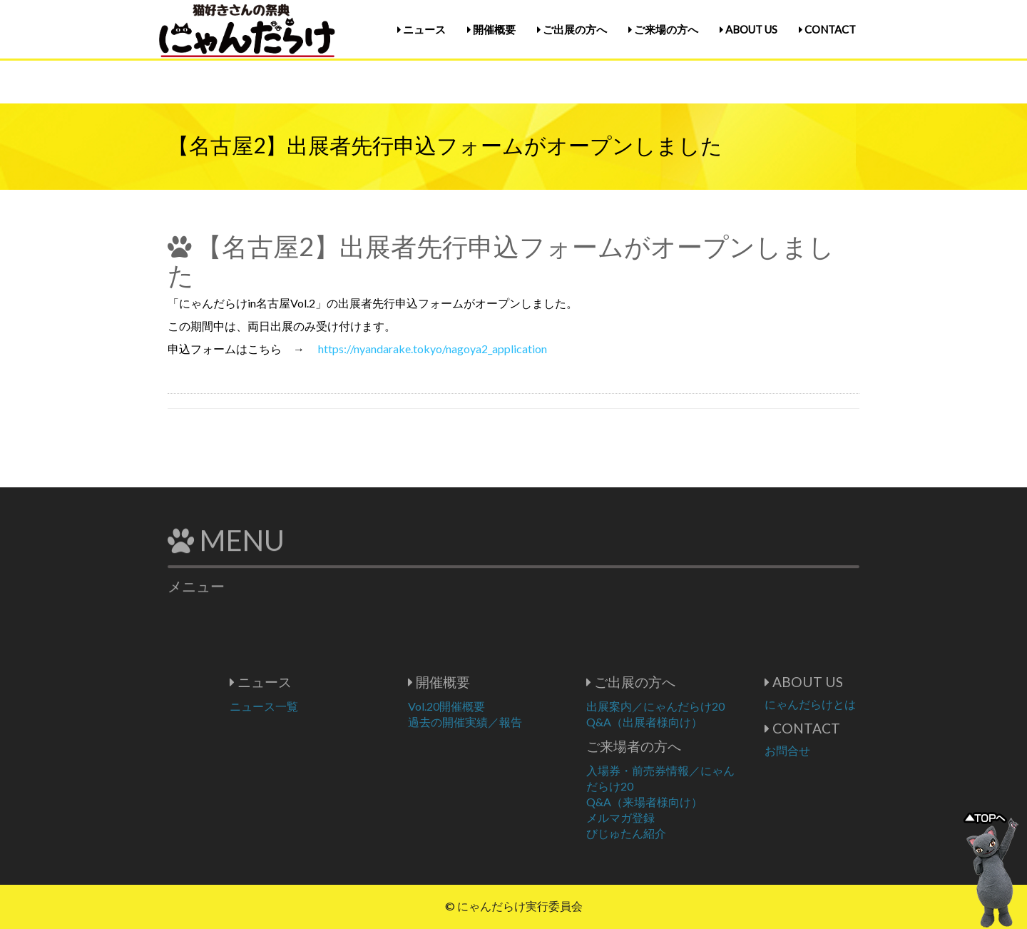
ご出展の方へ (572, 29)
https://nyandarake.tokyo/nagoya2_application (432, 348)
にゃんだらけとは (853, 704)
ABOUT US (748, 29)
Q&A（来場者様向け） (687, 801)
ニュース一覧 (306, 706)
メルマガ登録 (663, 817)
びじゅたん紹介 (669, 833)
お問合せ (830, 750)
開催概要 (491, 29)
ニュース (421, 29)
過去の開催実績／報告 (508, 722)
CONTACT (827, 29)
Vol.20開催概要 (489, 706)
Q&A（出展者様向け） (687, 722)
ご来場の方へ (663, 29)
